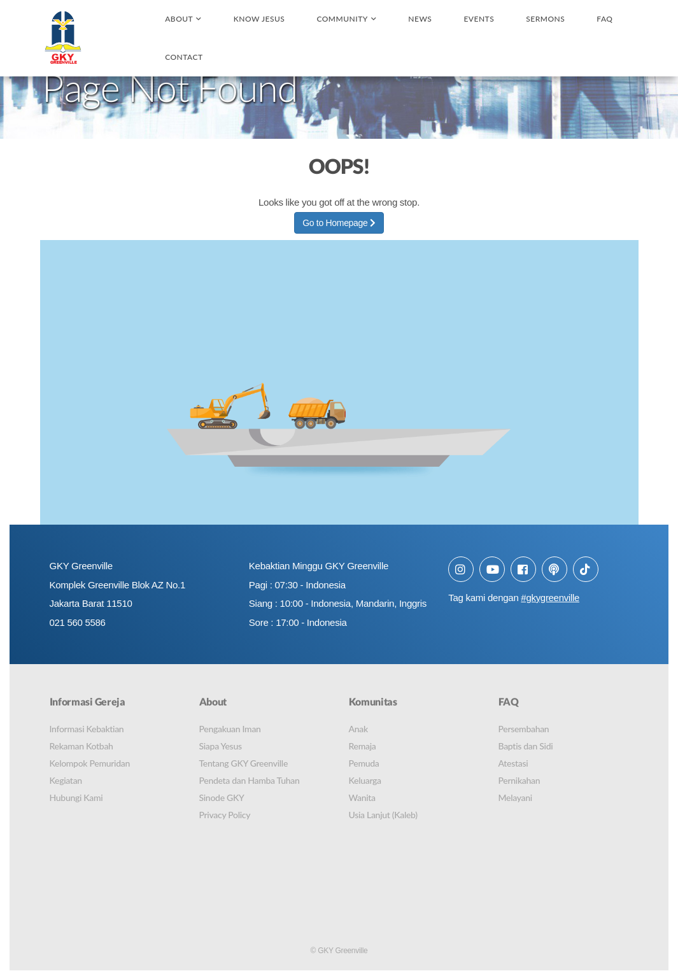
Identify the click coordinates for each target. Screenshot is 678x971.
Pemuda (364, 763)
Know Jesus (259, 19)
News (420, 19)
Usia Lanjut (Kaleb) (383, 814)
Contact (183, 57)
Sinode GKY (221, 797)
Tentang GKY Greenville (243, 763)
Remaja (362, 746)
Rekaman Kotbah (81, 746)
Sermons (545, 19)
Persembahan (523, 728)
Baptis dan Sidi (525, 746)
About (179, 19)
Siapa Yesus (220, 746)
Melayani (515, 797)
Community (341, 19)
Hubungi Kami (76, 797)
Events (478, 19)
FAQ (604, 19)
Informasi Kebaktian (87, 728)
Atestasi (513, 763)
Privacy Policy (225, 814)
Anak (358, 728)
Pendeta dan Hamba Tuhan (249, 780)
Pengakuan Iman (230, 728)
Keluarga (365, 780)
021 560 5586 (78, 623)
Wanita (362, 797)
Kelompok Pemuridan (90, 763)
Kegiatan (66, 780)
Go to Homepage (339, 223)
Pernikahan (519, 780)
